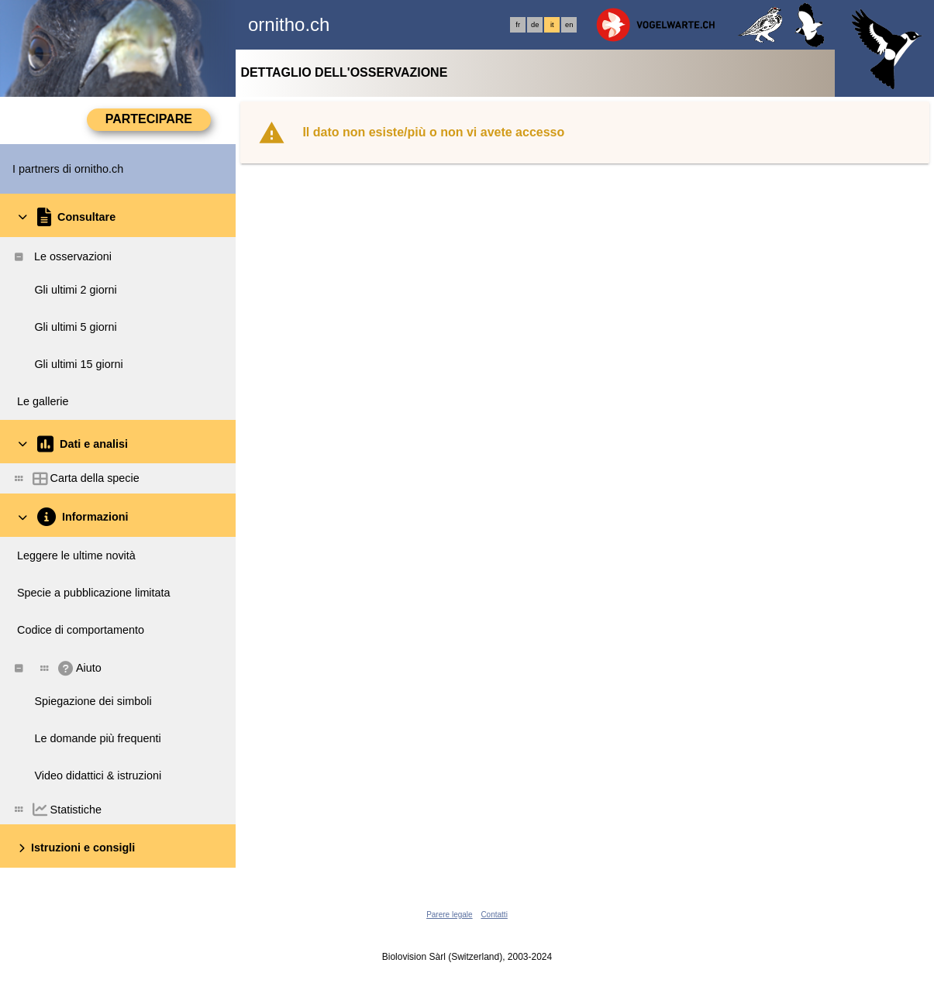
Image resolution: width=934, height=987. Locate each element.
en (569, 25)
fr (517, 25)
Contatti (494, 914)
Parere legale (449, 914)
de (535, 25)
